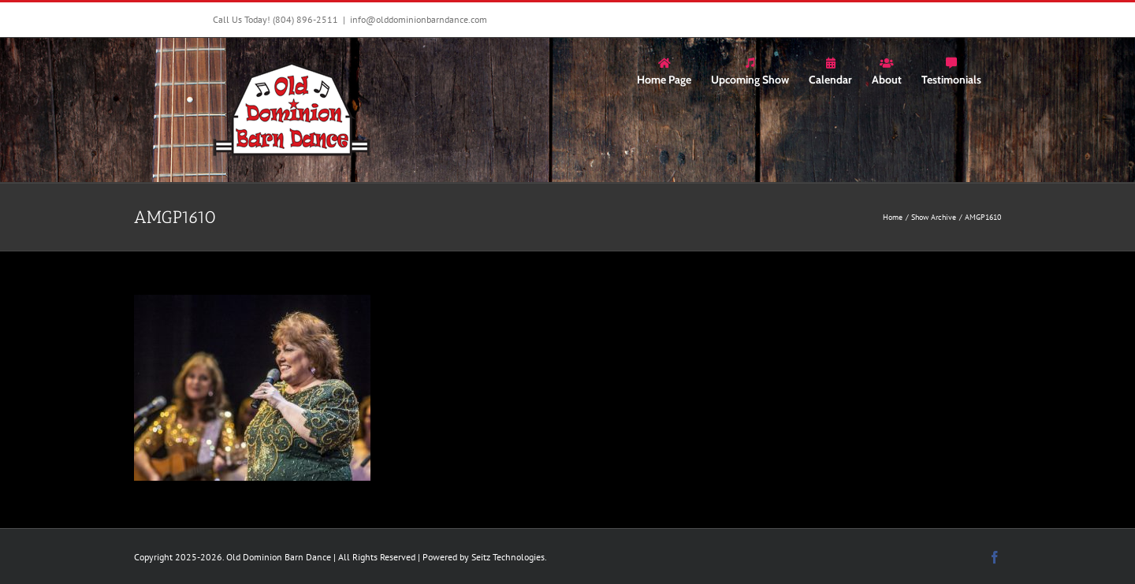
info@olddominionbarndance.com (418, 19)
